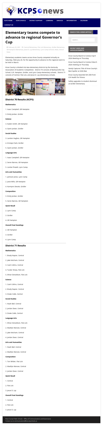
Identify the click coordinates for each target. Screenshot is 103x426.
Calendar (84, 20)
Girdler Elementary (58, 47)
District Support (35, 20)
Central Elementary (30, 47)
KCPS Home (8, 20)
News (56, 50)
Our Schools (21, 20)
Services (60, 20)
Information (72, 20)
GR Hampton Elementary (15, 50)
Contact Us (8, 25)
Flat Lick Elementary (44, 47)
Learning (49, 20)
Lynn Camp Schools (47, 50)
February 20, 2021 (14, 47)
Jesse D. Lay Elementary (32, 50)
